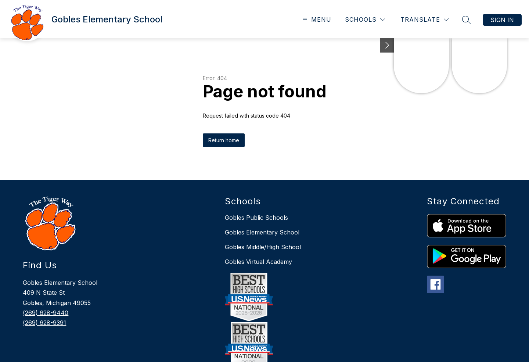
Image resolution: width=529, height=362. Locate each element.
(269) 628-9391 (44, 322)
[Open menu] (316, 19)
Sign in (502, 20)
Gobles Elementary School (262, 232)
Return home (223, 140)
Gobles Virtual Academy (258, 261)
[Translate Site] (424, 19)
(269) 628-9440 (45, 312)
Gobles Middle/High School (263, 247)
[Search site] (466, 19)
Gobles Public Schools (256, 217)
